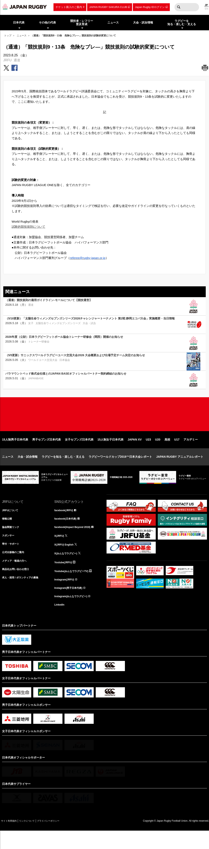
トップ (7, 35)
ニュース (22, 35)
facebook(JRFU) (65, 523)
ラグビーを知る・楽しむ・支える (63, 469)
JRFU (7, 60)
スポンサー (9, 550)
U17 (177, 452)
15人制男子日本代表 (15, 452)
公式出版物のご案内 (15, 568)
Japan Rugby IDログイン (150, 7)
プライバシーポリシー (62, 839)
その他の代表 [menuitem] (47, 22)
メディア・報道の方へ (16, 577)
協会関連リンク (12, 541)
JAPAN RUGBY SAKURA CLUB (108, 7)
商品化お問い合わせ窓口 (17, 586)
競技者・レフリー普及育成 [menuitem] (81, 22)
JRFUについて (11, 523)
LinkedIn (60, 622)
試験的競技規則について (28, 226)
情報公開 (7, 532)
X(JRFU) (60, 550)
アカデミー (190, 452)
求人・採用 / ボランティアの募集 (23, 595)
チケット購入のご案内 (69, 7)
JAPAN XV (135, 452)
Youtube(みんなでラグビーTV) (74, 586)
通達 (17, 60)
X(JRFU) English (65, 559)
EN (206, 8)
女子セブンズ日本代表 (79, 452)
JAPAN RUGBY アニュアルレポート (179, 469)
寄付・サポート (12, 559)
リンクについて (35, 839)
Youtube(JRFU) (64, 577)
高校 (167, 452)
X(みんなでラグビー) (67, 568)
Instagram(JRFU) (65, 595)
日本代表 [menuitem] (18, 22)
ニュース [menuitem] (113, 22)
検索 (179, 7)
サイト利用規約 (11, 839)
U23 (148, 452)
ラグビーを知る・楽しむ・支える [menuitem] (181, 22)
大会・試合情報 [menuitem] (143, 22)
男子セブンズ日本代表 (46, 452)
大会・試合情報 (28, 469)
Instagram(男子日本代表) (70, 604)
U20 (157, 452)
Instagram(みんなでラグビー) (73, 613)
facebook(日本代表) (67, 532)
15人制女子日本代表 (111, 452)
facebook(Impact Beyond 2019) (75, 541)
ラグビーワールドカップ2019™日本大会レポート (120, 469)
